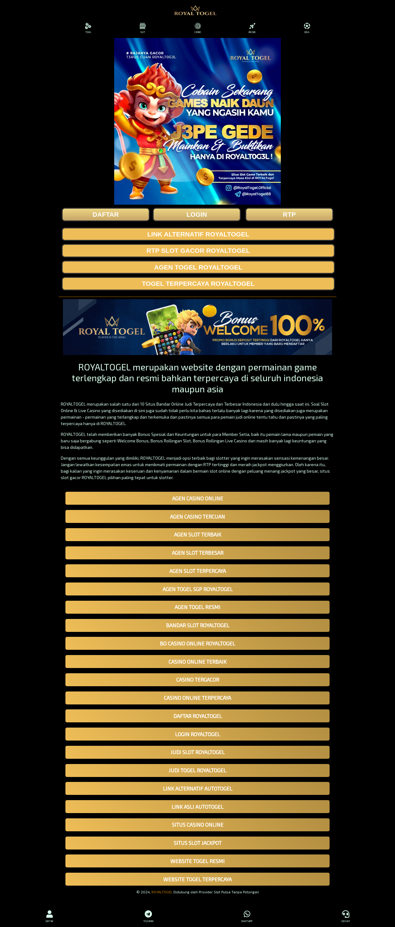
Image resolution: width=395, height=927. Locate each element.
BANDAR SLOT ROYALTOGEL (197, 625)
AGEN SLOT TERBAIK (197, 534)
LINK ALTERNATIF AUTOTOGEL (197, 788)
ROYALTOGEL (162, 892)
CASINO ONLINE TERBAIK (197, 661)
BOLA (307, 28)
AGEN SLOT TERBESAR (197, 552)
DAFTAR (49, 915)
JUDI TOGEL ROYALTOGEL (197, 770)
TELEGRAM (148, 915)
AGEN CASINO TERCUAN (197, 516)
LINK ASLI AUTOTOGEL (197, 807)
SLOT (142, 28)
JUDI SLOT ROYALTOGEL (198, 752)
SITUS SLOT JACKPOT (198, 843)
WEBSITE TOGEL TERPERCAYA (197, 879)
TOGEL (88, 28)
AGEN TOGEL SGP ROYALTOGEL (198, 589)
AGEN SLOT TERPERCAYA (197, 571)
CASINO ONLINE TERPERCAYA (197, 698)
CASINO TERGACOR (197, 679)
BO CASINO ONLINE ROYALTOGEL (197, 643)
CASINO (197, 28)
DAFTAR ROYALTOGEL (197, 716)
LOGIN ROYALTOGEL (197, 734)
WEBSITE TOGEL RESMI (197, 861)
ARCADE (252, 28)
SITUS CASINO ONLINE (197, 824)
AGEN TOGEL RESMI (197, 607)
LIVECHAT (345, 915)
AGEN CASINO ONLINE (197, 498)
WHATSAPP (247, 915)
